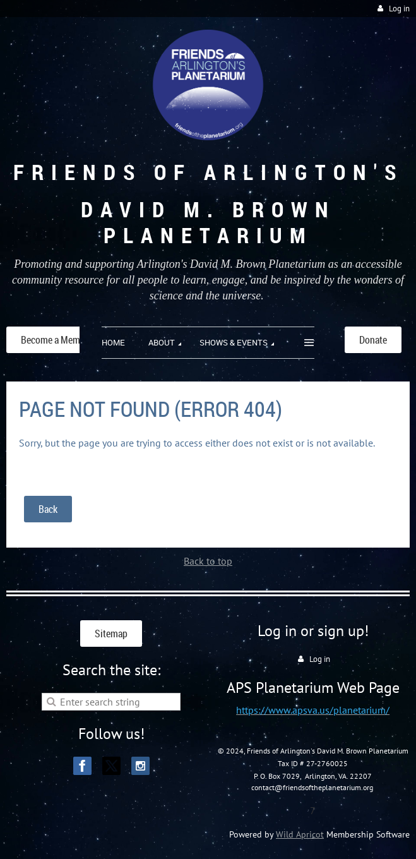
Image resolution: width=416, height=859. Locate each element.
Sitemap (111, 633)
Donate (373, 340)
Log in (399, 8)
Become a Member (57, 340)
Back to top (208, 561)
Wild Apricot (300, 834)
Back (48, 509)
